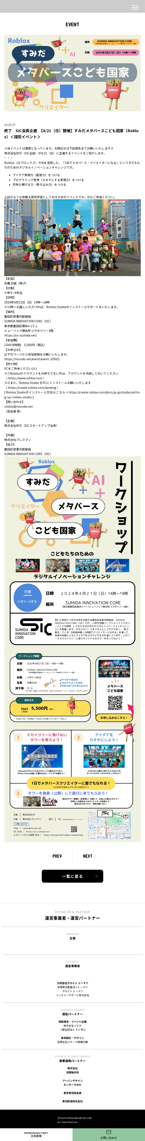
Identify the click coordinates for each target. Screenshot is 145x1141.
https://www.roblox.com (25, 378)
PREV (57, 856)
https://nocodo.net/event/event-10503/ (32, 359)
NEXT (87, 856)
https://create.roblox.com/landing (32, 387)
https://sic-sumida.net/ (20, 335)
